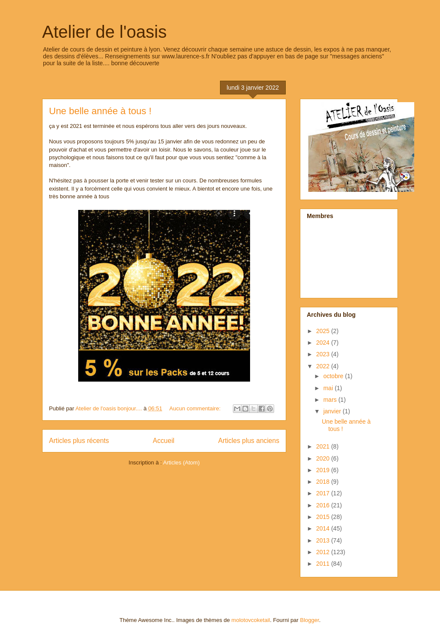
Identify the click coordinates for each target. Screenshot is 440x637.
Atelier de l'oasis (104, 31)
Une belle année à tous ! (100, 111)
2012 (323, 552)
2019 (323, 470)
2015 (323, 516)
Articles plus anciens (248, 440)
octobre (334, 376)
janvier (332, 411)
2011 (323, 563)
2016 (323, 505)
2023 (323, 354)
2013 (323, 540)
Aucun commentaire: (195, 408)
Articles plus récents (79, 440)
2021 (323, 446)
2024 (323, 342)
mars (330, 399)
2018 (323, 481)
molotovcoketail (251, 620)
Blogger (309, 620)
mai (328, 388)
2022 (323, 366)
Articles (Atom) (181, 462)
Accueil (163, 440)
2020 (323, 458)
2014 (323, 528)
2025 (323, 331)
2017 (323, 493)
